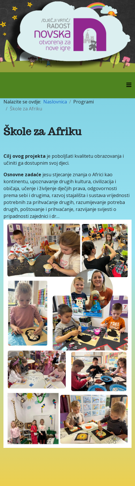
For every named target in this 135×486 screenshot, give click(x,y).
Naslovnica (55, 102)
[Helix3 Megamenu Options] (129, 84)
